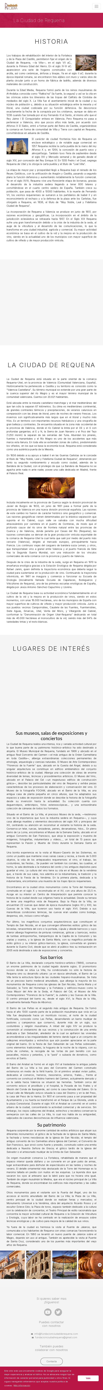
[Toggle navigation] (96, 6)
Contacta (51, 1361)
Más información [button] (22, 1385)
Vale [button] (88, 1378)
